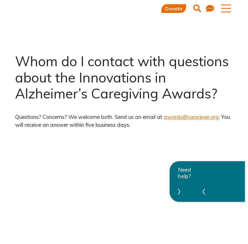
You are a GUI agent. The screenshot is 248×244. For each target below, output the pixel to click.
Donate (173, 8)
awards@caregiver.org (191, 117)
